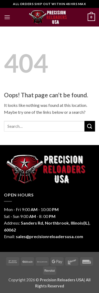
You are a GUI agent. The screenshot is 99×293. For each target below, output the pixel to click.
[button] (7, 17)
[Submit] (89, 126)
